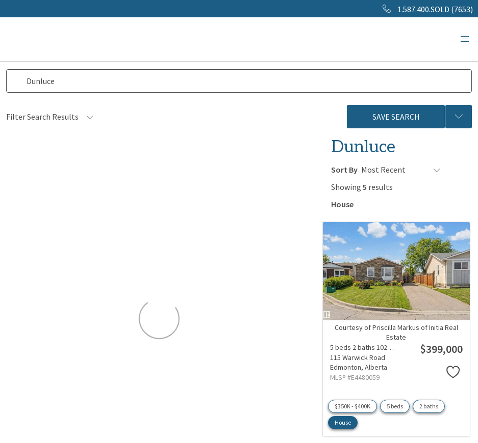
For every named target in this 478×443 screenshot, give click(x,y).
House (343, 421)
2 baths (428, 404)
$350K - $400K (352, 404)
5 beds (395, 404)
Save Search (396, 117)
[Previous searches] (458, 116)
